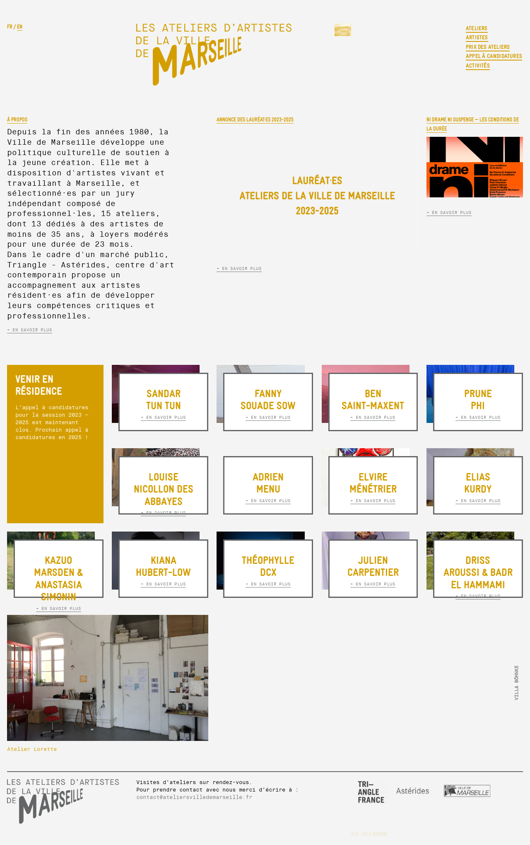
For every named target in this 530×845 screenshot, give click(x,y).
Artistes (477, 37)
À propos (17, 120)
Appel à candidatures (494, 56)
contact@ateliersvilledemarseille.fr (194, 797)
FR (9, 27)
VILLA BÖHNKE (374, 834)
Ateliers (477, 28)
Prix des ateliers (488, 47)
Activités (478, 66)
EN (19, 27)
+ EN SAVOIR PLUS (29, 330)
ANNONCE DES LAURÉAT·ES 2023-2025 (255, 120)
